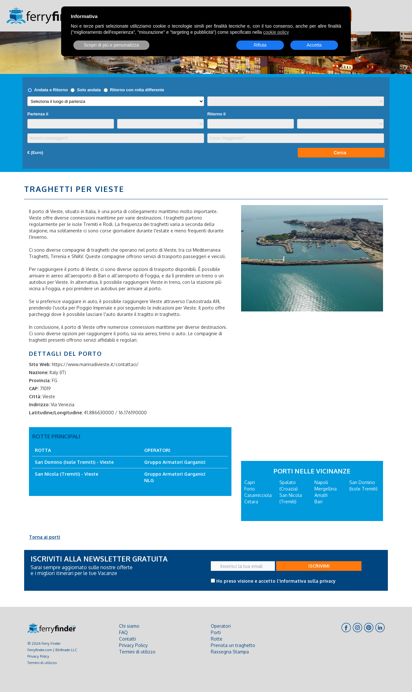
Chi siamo (129, 626)
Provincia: (40, 380)
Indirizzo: (39, 404)
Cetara (251, 501)
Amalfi (320, 495)
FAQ (123, 632)
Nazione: (38, 372)
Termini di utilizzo (42, 662)
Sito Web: (40, 364)
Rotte (216, 639)
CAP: (34, 388)
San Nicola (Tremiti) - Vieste (66, 474)
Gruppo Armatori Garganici (174, 462)
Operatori (221, 626)
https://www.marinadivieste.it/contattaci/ (95, 364)
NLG (149, 480)
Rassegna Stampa (230, 651)
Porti (216, 632)
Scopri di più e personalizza (111, 45)
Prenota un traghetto (233, 645)
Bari (318, 501)
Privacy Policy (38, 656)
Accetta (314, 45)
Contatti (127, 639)
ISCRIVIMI (319, 566)
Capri (249, 482)
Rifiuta (260, 45)
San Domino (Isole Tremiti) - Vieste (74, 462)
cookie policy (276, 32)
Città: (35, 396)
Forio (249, 488)
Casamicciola (258, 495)
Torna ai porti (44, 537)
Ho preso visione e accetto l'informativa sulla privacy (276, 581)
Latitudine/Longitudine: (56, 412)
